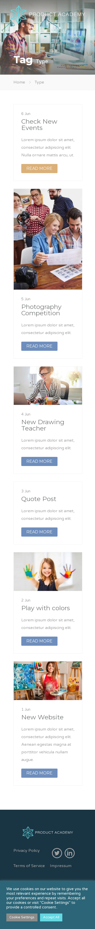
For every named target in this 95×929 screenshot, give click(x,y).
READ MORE (39, 168)
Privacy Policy (26, 850)
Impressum (60, 865)
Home (19, 82)
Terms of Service (29, 865)
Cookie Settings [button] (21, 917)
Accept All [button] (51, 917)
